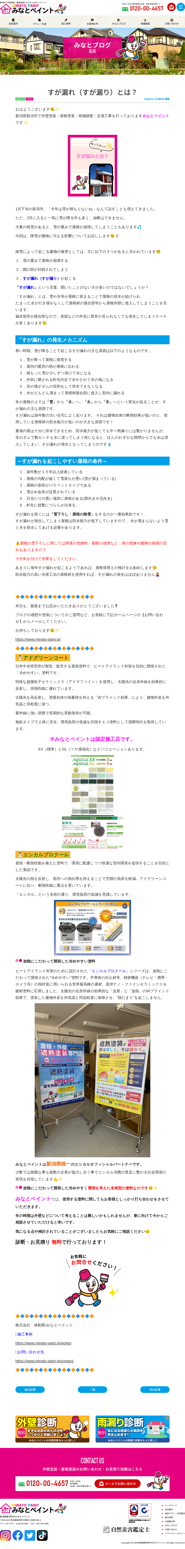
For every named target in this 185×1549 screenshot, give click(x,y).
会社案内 (13, 21)
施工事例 (66, 21)
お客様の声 (92, 21)
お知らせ (20, 99)
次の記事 (154, 1390)
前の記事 (30, 1390)
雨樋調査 (145, 21)
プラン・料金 (40, 21)
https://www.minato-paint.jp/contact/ (44, 1361)
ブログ (29, 99)
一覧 (92, 1390)
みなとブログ (119, 21)
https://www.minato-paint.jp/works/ (43, 1343)
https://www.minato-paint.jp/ (38, 639)
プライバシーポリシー (175, 1533)
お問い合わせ (172, 21)
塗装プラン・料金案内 (175, 1513)
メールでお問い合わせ (117, 1483)
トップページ (171, 1505)
